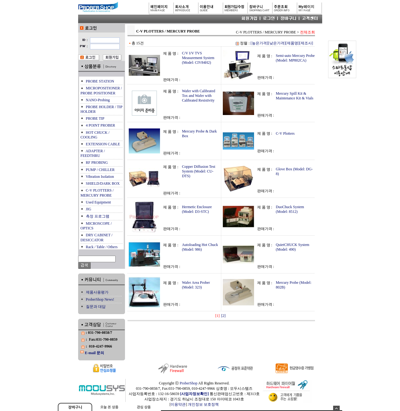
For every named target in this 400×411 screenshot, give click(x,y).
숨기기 (336, 408)
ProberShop (189, 383)
